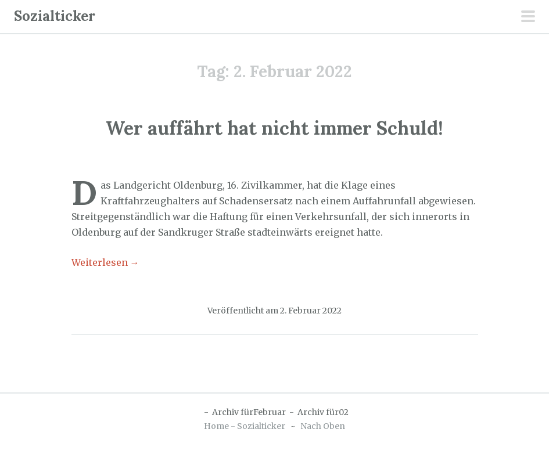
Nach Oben (322, 426)
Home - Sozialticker (244, 426)
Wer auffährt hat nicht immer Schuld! (274, 128)
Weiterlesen (105, 262)
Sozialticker (54, 16)
